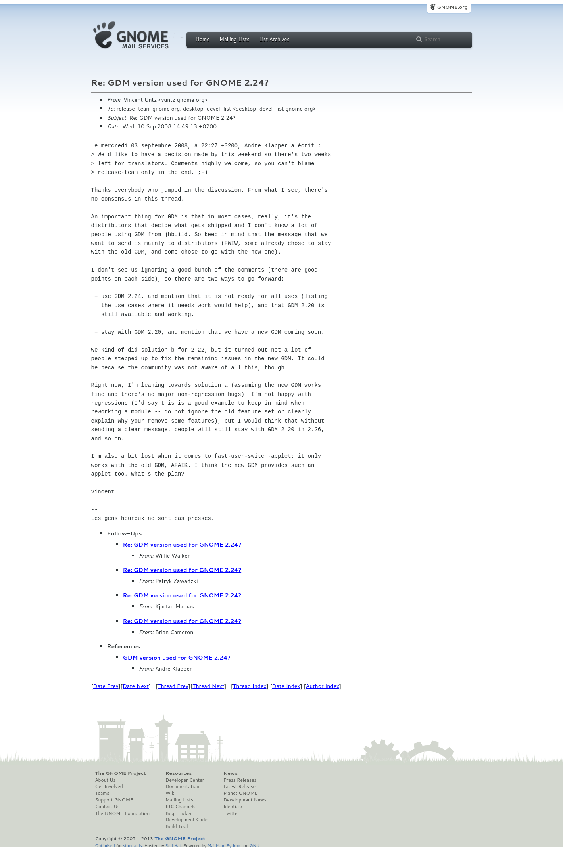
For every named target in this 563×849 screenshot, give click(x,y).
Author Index (322, 686)
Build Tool (176, 826)
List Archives (274, 39)
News (230, 773)
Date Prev (106, 686)
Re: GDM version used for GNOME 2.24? (182, 545)
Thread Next (208, 686)
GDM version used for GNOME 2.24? (177, 658)
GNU (254, 845)
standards (132, 845)
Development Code (186, 819)
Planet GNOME (240, 793)
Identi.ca (232, 806)
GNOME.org (452, 7)
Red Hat (173, 845)
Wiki (170, 793)
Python (233, 845)
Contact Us (107, 806)
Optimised (105, 845)
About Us (105, 780)
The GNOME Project (120, 773)
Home (203, 39)
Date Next (136, 686)
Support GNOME (114, 800)
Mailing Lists (234, 39)
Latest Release (239, 786)
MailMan (216, 845)
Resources (178, 773)
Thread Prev (173, 686)
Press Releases (239, 780)
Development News (245, 800)
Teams (102, 793)
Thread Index (250, 686)
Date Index (286, 686)
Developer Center (184, 780)
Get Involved (109, 786)
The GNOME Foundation (122, 813)
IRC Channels (180, 806)
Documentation (182, 786)
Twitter (231, 813)
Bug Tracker (178, 813)
